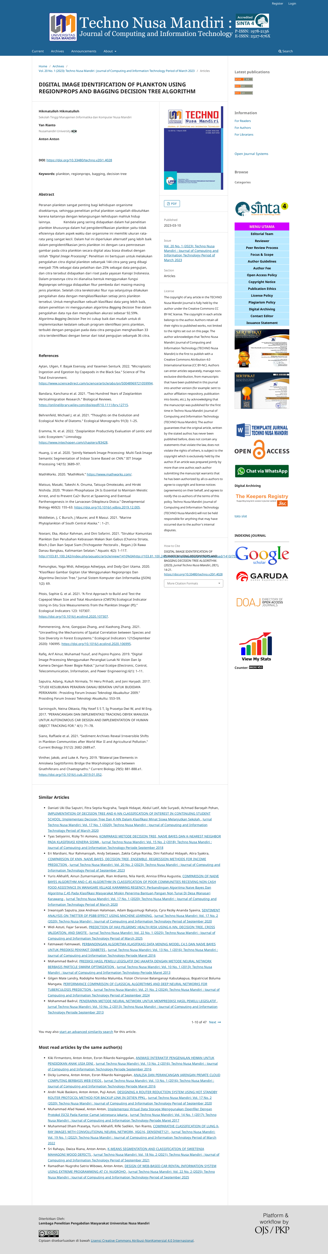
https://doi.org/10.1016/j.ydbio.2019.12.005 (107, 507)
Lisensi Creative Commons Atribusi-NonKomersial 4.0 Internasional (142, 1240)
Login (292, 3)
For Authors (243, 128)
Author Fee (262, 268)
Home (43, 66)
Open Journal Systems (251, 154)
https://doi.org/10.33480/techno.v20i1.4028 (79, 160)
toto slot (241, 516)
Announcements (83, 51)
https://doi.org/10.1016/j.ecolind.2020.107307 (73, 616)
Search (286, 51)
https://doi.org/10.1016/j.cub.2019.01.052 (70, 774)
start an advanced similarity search (86, 1031)
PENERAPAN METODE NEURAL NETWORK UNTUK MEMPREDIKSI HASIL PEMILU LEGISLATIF (148, 1001)
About (109, 51)
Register (277, 3)
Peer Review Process (262, 247)
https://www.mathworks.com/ (109, 474)
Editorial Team (262, 234)
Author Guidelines (262, 261)
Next (212, 1022)
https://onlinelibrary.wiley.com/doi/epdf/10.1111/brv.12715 (83, 405)
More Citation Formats (182, 583)
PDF (173, 204)
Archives (57, 51)
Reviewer (262, 241)
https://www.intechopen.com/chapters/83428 (73, 442)
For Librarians (244, 134)
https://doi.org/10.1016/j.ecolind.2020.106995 (96, 644)
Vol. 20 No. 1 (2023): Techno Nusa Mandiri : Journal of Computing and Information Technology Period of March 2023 (117, 71)
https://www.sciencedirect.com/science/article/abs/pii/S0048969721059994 (96, 383)
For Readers (243, 121)
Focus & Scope (262, 254)
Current (38, 51)
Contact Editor (262, 316)
